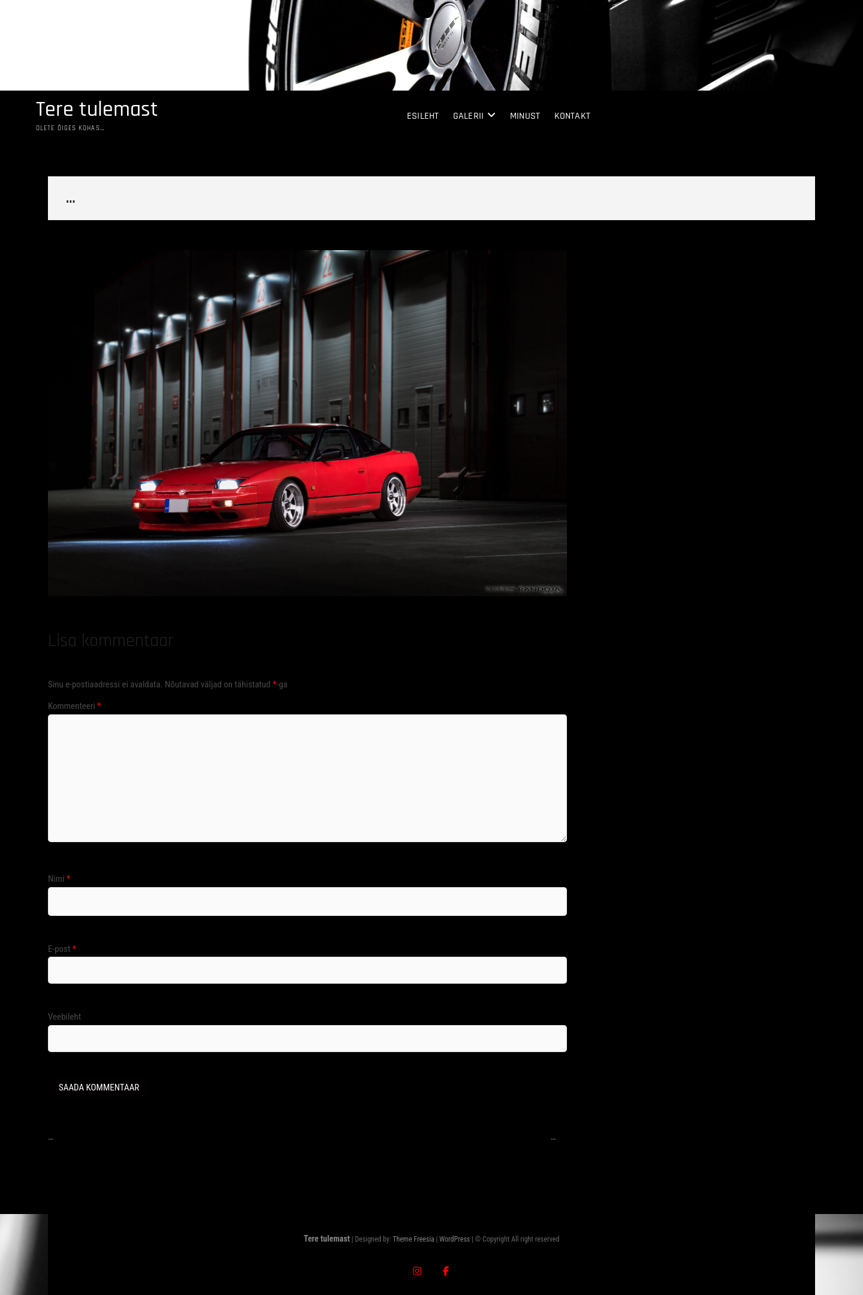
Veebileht (64, 1016)
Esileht (423, 116)
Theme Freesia (413, 1239)
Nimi (59, 878)
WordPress (454, 1239)
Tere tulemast (97, 110)
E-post (62, 949)
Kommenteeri (74, 706)
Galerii (468, 116)
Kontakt (572, 116)
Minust (525, 116)
